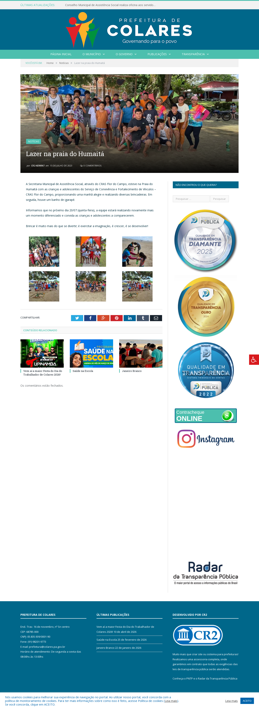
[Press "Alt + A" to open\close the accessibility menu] (254, 359)
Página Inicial (61, 54)
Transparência (193, 54)
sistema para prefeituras (222, 654)
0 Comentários (90, 165)
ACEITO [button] (247, 701)
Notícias (33, 141)
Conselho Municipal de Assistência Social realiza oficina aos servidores (111, 5)
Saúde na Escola (83, 371)
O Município (92, 54)
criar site (197, 654)
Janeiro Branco (132, 371)
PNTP (189, 678)
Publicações (157, 54)
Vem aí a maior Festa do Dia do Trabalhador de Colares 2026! (42, 372)
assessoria (200, 659)
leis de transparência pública (190, 669)
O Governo (124, 54)
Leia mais (171, 701)
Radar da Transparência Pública (217, 678)
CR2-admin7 (38, 165)
